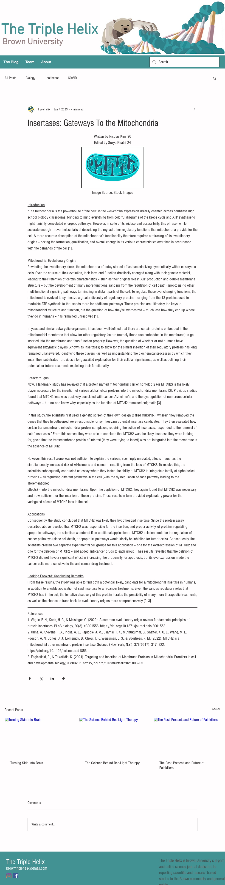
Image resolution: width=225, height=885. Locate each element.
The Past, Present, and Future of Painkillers (181, 765)
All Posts (11, 78)
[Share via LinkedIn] (52, 678)
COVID (72, 78)
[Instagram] (8, 875)
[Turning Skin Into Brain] (38, 736)
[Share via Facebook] (30, 678)
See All (216, 709)
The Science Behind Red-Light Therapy (112, 763)
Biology (30, 78)
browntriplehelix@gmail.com (26, 868)
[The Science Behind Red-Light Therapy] (112, 736)
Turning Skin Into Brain (26, 763)
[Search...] (184, 62)
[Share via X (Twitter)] (41, 678)
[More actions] (194, 109)
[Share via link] (63, 678)
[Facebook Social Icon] (15, 875)
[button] (214, 78)
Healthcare (52, 78)
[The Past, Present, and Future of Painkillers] (187, 736)
